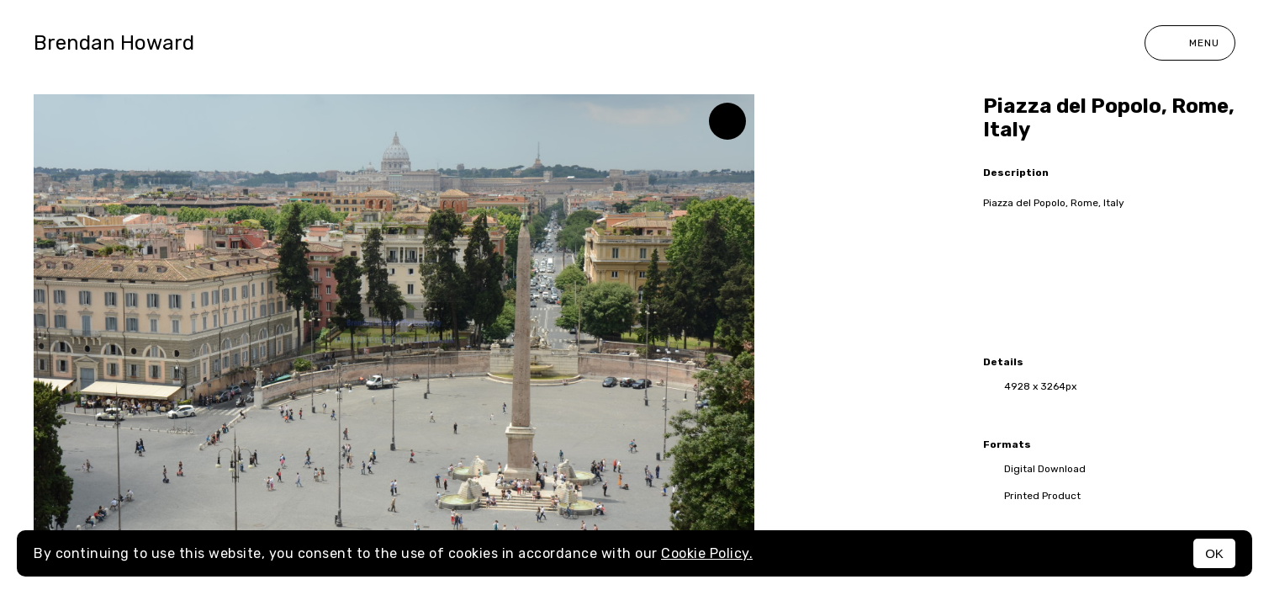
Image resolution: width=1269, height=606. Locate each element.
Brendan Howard (114, 43)
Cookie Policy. (707, 553)
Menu (1190, 43)
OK (1214, 553)
